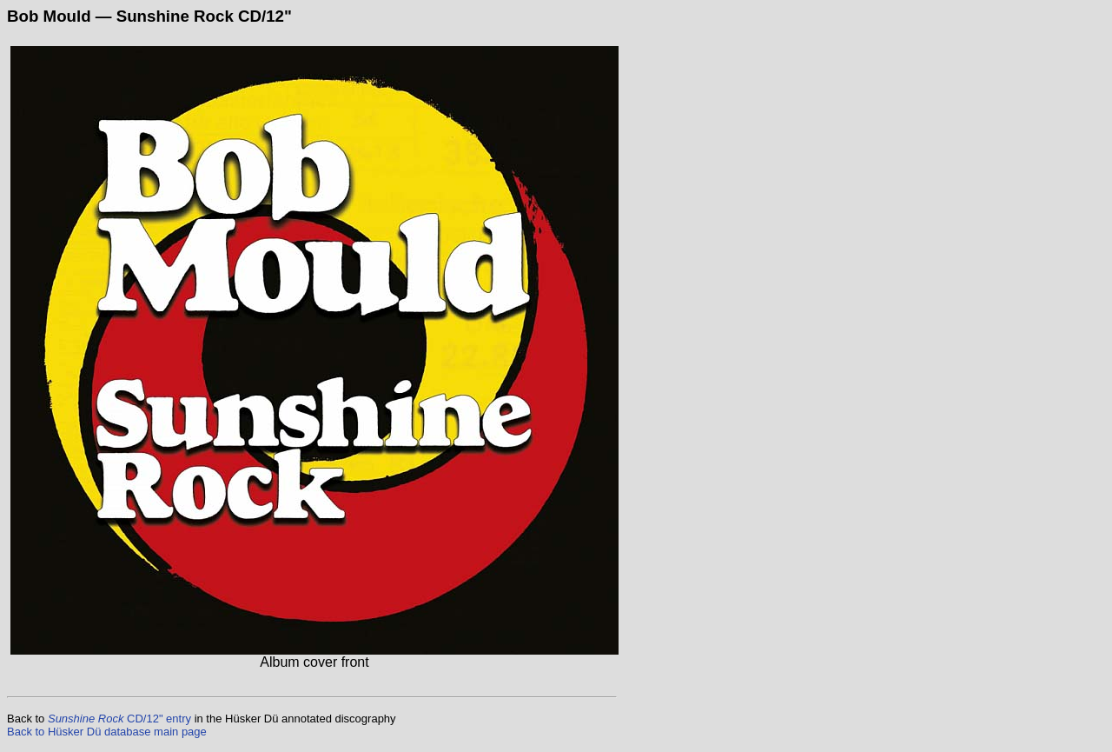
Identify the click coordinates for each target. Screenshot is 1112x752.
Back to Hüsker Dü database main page (107, 731)
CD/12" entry (119, 718)
